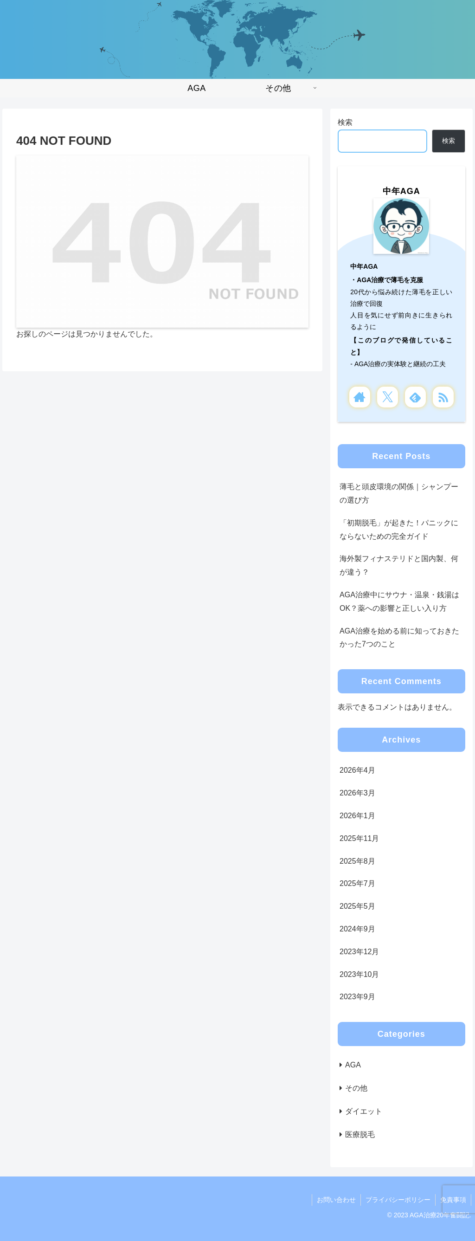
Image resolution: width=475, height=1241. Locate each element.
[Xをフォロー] (387, 397)
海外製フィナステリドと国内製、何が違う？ (399, 565)
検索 (345, 122)
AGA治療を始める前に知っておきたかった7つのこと (399, 637)
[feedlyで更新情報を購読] (415, 397)
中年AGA (401, 191)
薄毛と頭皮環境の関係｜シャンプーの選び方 (399, 493)
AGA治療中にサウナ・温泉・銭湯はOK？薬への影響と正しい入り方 (399, 601)
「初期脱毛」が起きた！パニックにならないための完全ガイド (399, 529)
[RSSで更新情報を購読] (443, 397)
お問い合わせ (336, 1199)
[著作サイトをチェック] (359, 397)
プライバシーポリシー (398, 1199)
